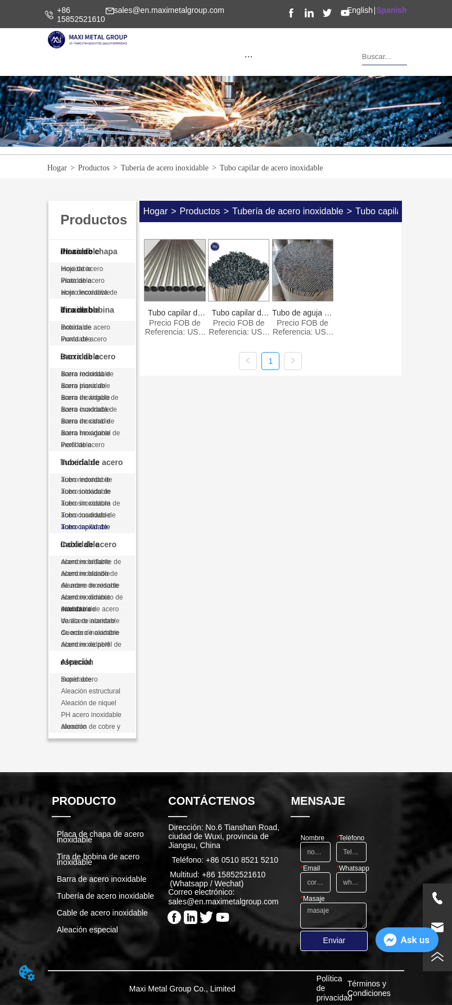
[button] (248, 56)
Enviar (334, 940)
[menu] (248, 56)
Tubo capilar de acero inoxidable (271, 168)
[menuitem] (248, 56)
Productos (94, 168)
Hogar (57, 168)
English (360, 10)
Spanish (391, 10)
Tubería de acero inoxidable (165, 168)
